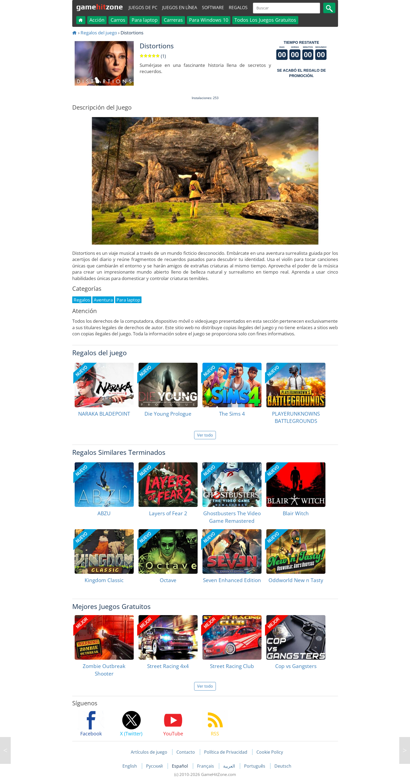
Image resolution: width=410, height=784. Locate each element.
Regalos (238, 7)
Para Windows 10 (208, 20)
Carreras (173, 20)
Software (213, 7)
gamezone (99, 6)
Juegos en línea (179, 7)
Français (206, 766)
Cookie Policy (269, 752)
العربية (229, 766)
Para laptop (145, 20)
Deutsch (282, 766)
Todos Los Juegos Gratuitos (265, 20)
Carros (118, 20)
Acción (96, 20)
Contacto (185, 752)
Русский (155, 766)
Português (255, 766)
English (130, 766)
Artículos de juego (149, 752)
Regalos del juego (99, 33)
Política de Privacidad (225, 752)
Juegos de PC (143, 7)
